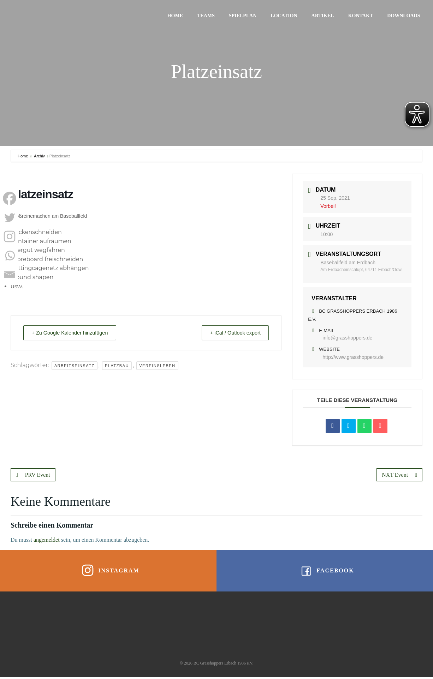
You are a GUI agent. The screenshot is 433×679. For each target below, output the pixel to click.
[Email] (9, 274)
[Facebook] (9, 198)
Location (284, 16)
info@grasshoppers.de (347, 338)
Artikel (323, 16)
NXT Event (399, 475)
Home (175, 16)
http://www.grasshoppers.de (353, 357)
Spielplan (243, 16)
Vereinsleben (157, 365)
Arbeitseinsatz (74, 365)
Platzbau (117, 365)
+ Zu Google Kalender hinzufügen (73, 333)
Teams (206, 16)
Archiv (39, 156)
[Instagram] (9, 236)
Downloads (404, 16)
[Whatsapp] (9, 255)
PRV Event (33, 475)
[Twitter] (9, 217)
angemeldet (47, 540)
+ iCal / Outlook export (232, 333)
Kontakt (361, 16)
